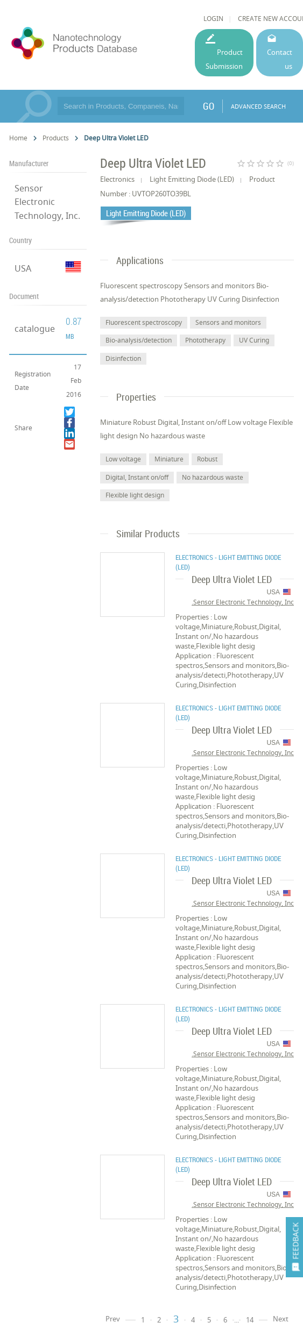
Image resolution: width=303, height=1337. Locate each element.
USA (23, 268)
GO (208, 105)
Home (18, 138)
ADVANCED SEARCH (258, 106)
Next (280, 1319)
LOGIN (213, 18)
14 (249, 1320)
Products (56, 138)
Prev (112, 1319)
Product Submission (224, 58)
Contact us (279, 58)
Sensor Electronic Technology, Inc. (47, 201)
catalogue (35, 329)
